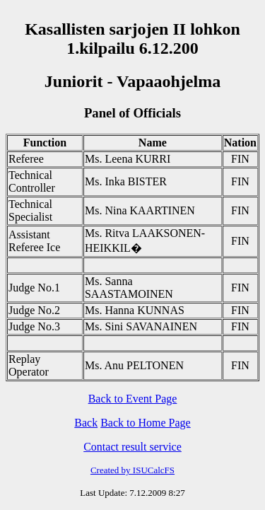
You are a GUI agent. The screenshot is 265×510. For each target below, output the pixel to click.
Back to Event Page (132, 399)
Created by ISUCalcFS (132, 470)
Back (86, 423)
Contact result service (132, 447)
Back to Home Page (145, 423)
